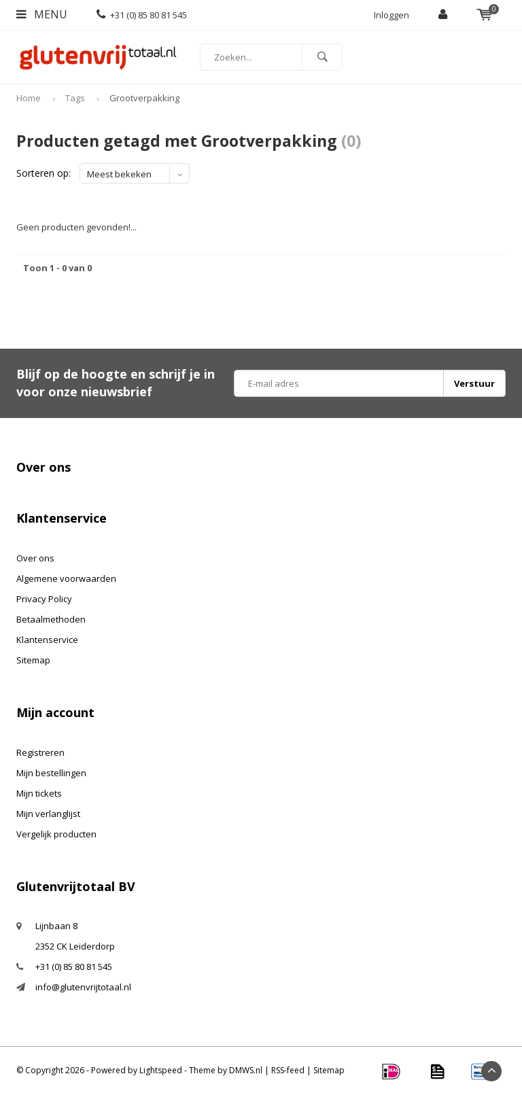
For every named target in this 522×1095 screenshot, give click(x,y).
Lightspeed (160, 1070)
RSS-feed (287, 1070)
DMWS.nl (245, 1070)
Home (28, 98)
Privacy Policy (44, 599)
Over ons (35, 558)
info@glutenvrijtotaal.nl (83, 987)
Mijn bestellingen (51, 773)
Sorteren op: (43, 173)
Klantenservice (47, 639)
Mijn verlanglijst (48, 813)
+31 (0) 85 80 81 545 (142, 15)
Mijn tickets (39, 793)
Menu (41, 14)
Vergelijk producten (56, 834)
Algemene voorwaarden (66, 578)
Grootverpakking (144, 98)
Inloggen (391, 15)
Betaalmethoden (51, 619)
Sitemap (33, 660)
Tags (75, 98)
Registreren (40, 752)
